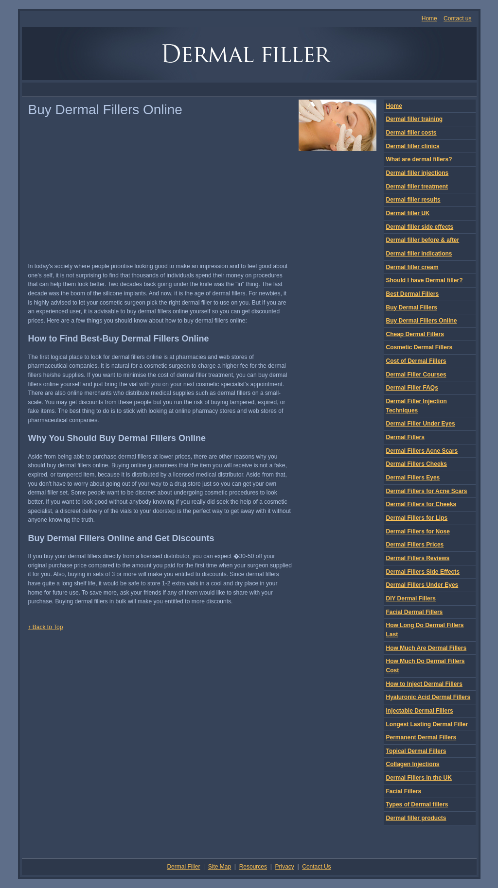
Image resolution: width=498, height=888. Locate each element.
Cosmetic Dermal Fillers (419, 347)
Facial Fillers (404, 791)
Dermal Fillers (405, 437)
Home (429, 18)
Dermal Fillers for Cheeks (421, 504)
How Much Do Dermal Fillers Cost (425, 666)
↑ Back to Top (45, 627)
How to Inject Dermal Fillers (424, 684)
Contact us (457, 18)
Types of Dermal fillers (417, 804)
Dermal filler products (416, 818)
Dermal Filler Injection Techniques (416, 406)
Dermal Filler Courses (416, 374)
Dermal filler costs (411, 132)
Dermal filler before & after (423, 240)
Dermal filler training (414, 119)
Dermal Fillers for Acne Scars (426, 491)
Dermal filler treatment (417, 186)
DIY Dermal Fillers (411, 598)
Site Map (219, 866)
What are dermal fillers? (419, 159)
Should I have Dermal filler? (424, 280)
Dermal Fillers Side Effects (423, 571)
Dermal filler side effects (420, 226)
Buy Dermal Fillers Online (421, 320)
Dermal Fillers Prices (415, 544)
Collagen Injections (413, 764)
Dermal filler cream (412, 267)
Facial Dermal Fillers (414, 612)
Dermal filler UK (408, 213)
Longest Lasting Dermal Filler (427, 724)
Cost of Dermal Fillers (416, 361)
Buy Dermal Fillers (411, 307)
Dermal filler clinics (413, 146)
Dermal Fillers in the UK (419, 777)
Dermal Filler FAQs (412, 387)
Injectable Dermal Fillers (419, 710)
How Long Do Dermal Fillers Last (425, 630)
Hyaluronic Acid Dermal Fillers (428, 697)
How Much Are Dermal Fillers (426, 648)
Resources (253, 866)
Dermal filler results (413, 199)
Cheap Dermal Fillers (415, 334)
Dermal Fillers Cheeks (416, 464)
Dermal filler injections (417, 173)
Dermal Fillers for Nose (418, 531)
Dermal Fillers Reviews (418, 558)
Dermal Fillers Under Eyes (422, 584)
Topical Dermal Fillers (416, 751)
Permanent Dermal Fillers (421, 737)
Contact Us (316, 866)
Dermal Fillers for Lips (417, 517)
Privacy (284, 866)
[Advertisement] (249, 89)
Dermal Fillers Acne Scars (422, 450)
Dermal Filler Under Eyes (420, 423)
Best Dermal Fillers (412, 293)
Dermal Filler (183, 866)
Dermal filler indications (419, 253)
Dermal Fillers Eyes (413, 477)
